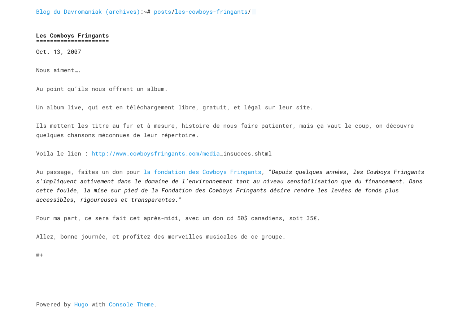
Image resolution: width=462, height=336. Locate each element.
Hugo (81, 304)
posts (162, 12)
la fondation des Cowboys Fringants (202, 172)
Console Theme (131, 304)
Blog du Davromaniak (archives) (88, 12)
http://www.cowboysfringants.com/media (156, 153)
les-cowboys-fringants (211, 12)
